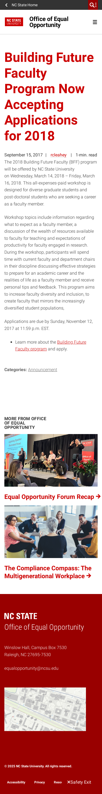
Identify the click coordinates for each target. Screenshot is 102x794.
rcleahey (59, 154)
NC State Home (25, 5)
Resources (61, 782)
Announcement (42, 369)
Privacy (39, 782)
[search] (93, 5)
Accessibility (16, 782)
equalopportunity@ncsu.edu (31, 668)
